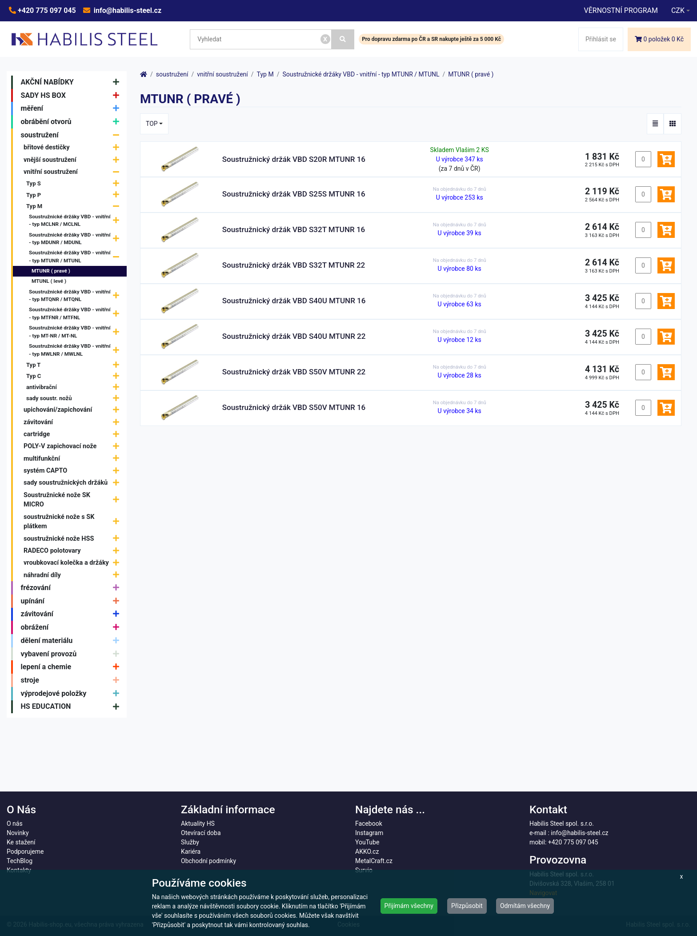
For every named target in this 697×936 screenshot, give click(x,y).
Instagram (369, 832)
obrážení (72, 627)
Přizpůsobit (467, 905)
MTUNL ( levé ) (49, 281)
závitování (74, 422)
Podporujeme (25, 851)
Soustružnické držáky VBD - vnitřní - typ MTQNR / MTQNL (76, 295)
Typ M (75, 206)
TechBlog (19, 860)
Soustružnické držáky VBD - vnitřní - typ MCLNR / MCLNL (76, 220)
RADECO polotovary (74, 551)
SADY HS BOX (72, 95)
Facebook (368, 823)
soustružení (72, 135)
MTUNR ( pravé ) (51, 271)
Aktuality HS (198, 823)
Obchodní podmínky (208, 860)
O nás (15, 823)
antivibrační (75, 387)
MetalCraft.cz (374, 860)
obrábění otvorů (72, 122)
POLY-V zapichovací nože (74, 446)
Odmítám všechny (525, 905)
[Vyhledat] (343, 39)
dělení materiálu (72, 640)
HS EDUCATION (72, 707)
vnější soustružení (74, 160)
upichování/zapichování (74, 410)
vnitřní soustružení (74, 172)
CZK (678, 10)
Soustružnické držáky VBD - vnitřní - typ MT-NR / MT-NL (76, 332)
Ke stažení (21, 842)
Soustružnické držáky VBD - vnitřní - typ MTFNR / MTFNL (76, 313)
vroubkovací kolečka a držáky (74, 563)
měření (72, 108)
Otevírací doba (201, 832)
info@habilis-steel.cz (126, 10)
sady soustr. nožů (75, 398)
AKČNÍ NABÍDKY (72, 82)
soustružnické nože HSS (74, 539)
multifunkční (74, 459)
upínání (72, 601)
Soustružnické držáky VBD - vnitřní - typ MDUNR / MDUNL (76, 238)
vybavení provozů (72, 654)
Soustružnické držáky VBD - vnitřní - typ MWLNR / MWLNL (76, 350)
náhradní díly (74, 575)
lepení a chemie (72, 667)
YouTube (367, 842)
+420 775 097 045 (46, 10)
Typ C (75, 376)
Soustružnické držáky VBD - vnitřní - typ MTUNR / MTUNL (76, 257)
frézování (72, 588)
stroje (72, 680)
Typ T (75, 364)
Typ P (75, 195)
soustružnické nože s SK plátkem (74, 521)
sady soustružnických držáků (74, 483)
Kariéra (190, 851)
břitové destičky (74, 148)
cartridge (74, 434)
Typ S (75, 183)
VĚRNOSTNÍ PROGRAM (620, 10)
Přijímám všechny (409, 905)
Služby (190, 842)
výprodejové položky (72, 693)
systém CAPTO (74, 471)
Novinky (18, 832)
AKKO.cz (367, 851)
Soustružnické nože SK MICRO (74, 500)
